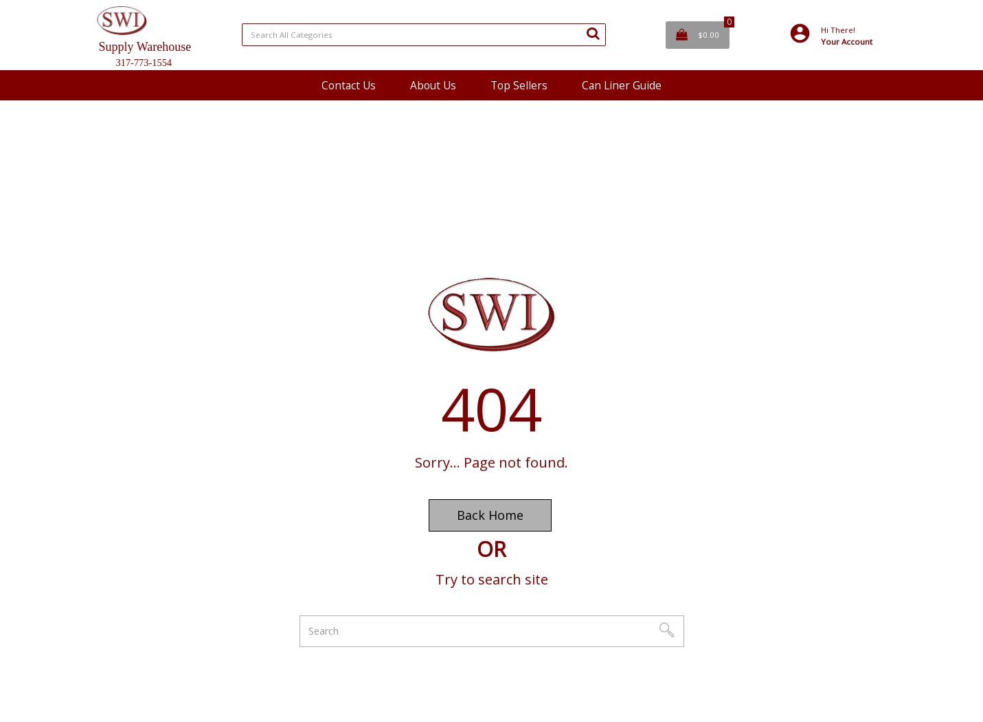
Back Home (490, 515)
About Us (433, 85)
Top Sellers (518, 85)
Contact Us (348, 85)
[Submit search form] (593, 33)
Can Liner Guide (622, 85)
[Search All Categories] (424, 34)
